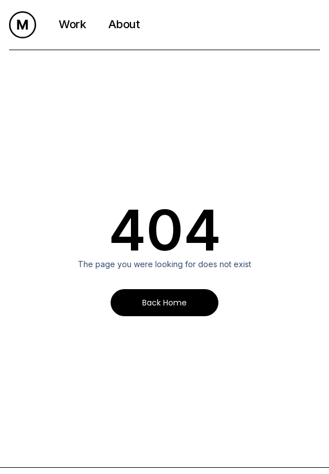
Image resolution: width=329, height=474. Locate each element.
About (123, 24)
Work (72, 24)
